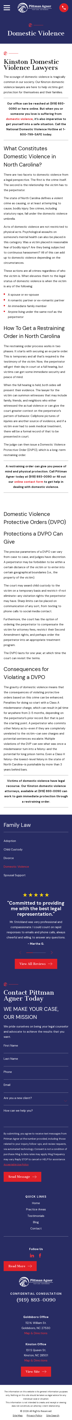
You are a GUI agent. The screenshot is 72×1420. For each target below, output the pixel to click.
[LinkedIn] (32, 1255)
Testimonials (35, 1216)
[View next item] (51, 952)
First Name (11, 1045)
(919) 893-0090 (36, 1300)
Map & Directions (35, 1333)
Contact (36, 1228)
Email (7, 1085)
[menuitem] (36, 841)
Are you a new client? (18, 1098)
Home (36, 1203)
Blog (36, 1222)
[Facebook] (40, 1255)
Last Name (11, 1058)
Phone (8, 1072)
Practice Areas (36, 1209)
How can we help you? (18, 1110)
